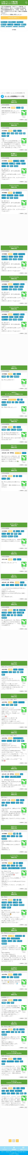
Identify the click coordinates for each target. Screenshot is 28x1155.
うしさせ (21, 863)
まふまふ (18, 107)
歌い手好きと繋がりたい (8, 771)
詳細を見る (14, 102)
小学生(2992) (21, 26)
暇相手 (15, 533)
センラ (8, 615)
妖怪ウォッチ (5, 259)
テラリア (4, 133)
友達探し (4, 905)
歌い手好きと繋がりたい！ (8, 1026)
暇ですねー (4, 797)
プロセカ (17, 584)
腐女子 (21, 672)
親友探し (9, 907)
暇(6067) (3, 26)
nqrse (14, 559)
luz (14, 476)
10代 (14, 1088)
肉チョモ (4, 907)
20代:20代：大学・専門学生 (8, 452)
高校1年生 (20, 259)
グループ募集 (12, 163)
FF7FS (14, 130)
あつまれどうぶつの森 (18, 738)
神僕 (24, 133)
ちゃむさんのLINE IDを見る (14, 1053)
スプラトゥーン (10, 1061)
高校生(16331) (4, 22)
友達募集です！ (5, 997)
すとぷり (18, 531)
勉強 (18, 672)
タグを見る (14, 29)
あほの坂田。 (22, 610)
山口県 (21, 802)
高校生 (12, 1002)
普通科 (20, 133)
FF (14, 192)
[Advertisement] (14, 47)
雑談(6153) (23, 24)
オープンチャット (12, 399)
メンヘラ (13, 1093)
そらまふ (4, 865)
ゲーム (7, 584)
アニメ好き (15, 902)
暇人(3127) (15, 26)
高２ (25, 1093)
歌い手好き (21, 402)
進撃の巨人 (10, 536)
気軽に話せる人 (5, 1056)
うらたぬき (4, 612)
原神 (22, 107)
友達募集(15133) (12, 22)
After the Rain (18, 935)
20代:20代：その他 (6, 107)
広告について (23, 1149)
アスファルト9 (5, 163)
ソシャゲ (12, 584)
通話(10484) (3, 24)
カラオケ (8, 802)
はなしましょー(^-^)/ (6, 666)
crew (14, 374)
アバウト (5, 1149)
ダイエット (20, 669)
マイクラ (4, 166)
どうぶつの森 (16, 160)
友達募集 (13, 107)
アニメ (8, 533)
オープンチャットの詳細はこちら (14, 394)
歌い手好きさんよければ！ (8, 933)
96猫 (14, 833)
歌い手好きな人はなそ (7, 830)
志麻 (15, 615)
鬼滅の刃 (16, 536)
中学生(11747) (20, 22)
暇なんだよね (5, 1085)
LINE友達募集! (5, 104)
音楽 (6, 805)
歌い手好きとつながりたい (13, 868)
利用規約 (14, 1149)
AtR (14, 863)
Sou (20, 833)
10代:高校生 (4, 130)
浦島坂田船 (16, 376)
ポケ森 (8, 133)
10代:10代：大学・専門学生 (8, 774)
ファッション (5, 672)
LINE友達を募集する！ (14, 17)
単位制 (16, 133)
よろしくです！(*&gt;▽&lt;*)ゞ (9, 699)
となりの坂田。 (20, 612)
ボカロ (21, 584)
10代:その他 (4, 559)
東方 (3, 805)
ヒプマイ (13, 802)
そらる (20, 476)
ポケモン (23, 163)
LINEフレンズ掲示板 (9, 2)
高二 (8, 135)
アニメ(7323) (17, 24)
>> (17, 1140)
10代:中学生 (4, 476)
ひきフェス (4, 941)
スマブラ (17, 1061)
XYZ (21, 399)
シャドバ (4, 1061)
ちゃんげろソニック (15, 938)
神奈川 (11, 166)
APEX (17, 800)
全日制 (12, 133)
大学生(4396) (9, 26)
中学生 (14, 672)
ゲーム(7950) (10, 24)
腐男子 (3, 674)
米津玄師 (4, 135)
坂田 (16, 1031)
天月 (8, 376)
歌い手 (11, 376)
